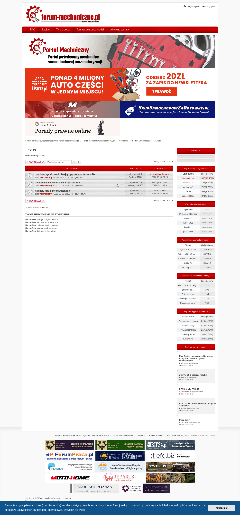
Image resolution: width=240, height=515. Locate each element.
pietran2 (183, 408)
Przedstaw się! (188, 325)
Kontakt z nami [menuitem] (155, 435)
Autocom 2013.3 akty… (188, 254)
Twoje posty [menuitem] (63, 29)
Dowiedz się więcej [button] (75, 509)
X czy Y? (188, 263)
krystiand (188, 227)
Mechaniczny (46, 177)
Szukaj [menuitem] (46, 29)
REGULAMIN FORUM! (189, 389)
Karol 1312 (188, 223)
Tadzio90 (161, 190)
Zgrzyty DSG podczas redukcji (193, 375)
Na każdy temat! (188, 334)
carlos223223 (188, 196)
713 (203, 187)
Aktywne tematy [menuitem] (119, 29)
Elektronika (188, 339)
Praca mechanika (188, 330)
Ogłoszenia (78, 177)
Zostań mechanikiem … (188, 258)
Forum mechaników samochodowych (54, 498)
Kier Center (184, 363)
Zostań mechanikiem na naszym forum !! (58, 182)
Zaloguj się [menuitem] (208, 6)
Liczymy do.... (188, 267)
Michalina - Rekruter (188, 214)
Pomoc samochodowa (188, 321)
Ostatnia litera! (188, 294)
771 (203, 182)
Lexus (30, 150)
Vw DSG (183, 377)
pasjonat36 (188, 232)
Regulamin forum (197, 392)
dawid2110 (188, 183)
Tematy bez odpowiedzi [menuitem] (90, 29)
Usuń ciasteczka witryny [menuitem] (176, 435)
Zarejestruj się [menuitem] (191, 6)
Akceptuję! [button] (222, 508)
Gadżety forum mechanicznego (52, 190)
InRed (188, 191)
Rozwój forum (80, 194)
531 (203, 191)
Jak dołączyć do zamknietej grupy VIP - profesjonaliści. (66, 174)
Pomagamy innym (188, 303)
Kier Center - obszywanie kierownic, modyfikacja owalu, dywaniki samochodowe (196, 358)
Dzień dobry (185, 420)
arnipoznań (188, 187)
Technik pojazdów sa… (188, 299)
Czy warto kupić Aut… (188, 250)
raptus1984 (41, 156)
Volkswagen (192, 377)
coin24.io (188, 218)
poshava (161, 182)
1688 (202, 178)
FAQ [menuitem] (32, 29)
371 (203, 196)
